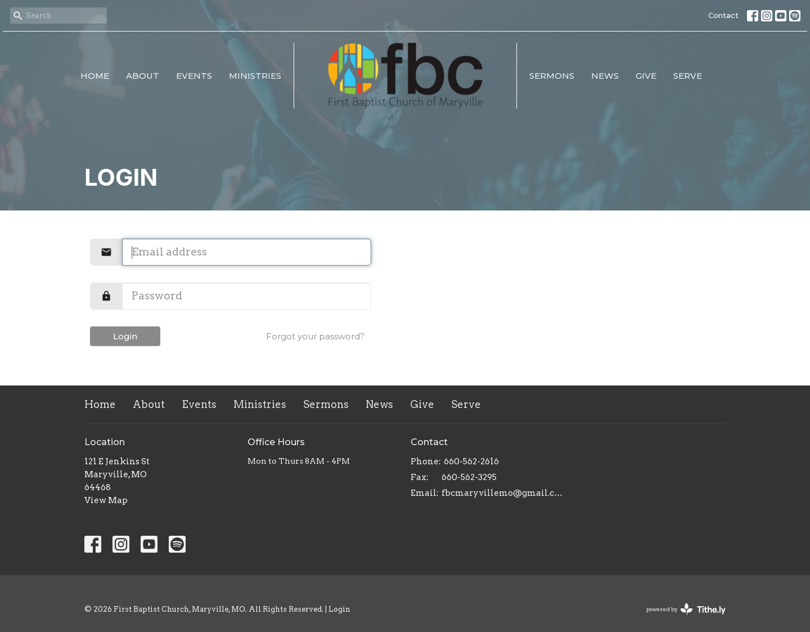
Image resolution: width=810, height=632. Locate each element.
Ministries (255, 75)
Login (125, 336)
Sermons (551, 75)
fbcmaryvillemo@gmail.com (502, 493)
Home (94, 75)
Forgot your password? (315, 336)
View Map (106, 500)
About (142, 75)
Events (194, 75)
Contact (723, 15)
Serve (687, 75)
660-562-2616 (471, 461)
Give (646, 75)
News (605, 75)
